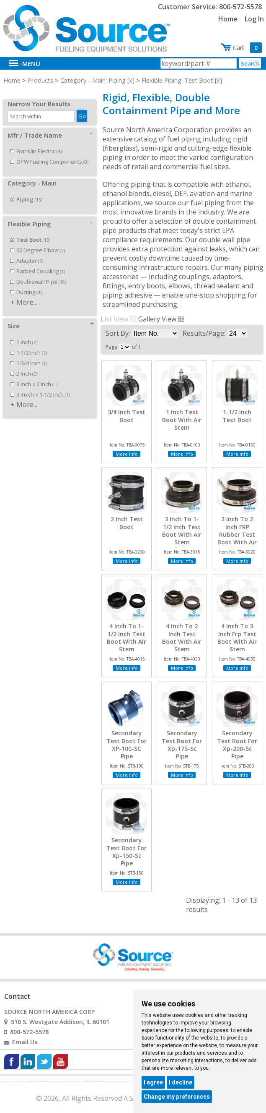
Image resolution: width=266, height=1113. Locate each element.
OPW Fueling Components (49, 152)
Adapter (26, 251)
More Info (127, 454)
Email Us (24, 1042)
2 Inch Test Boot (127, 522)
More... (26, 293)
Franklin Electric (36, 142)
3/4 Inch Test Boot (126, 415)
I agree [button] (153, 1082)
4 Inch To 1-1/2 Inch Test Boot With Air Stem (126, 637)
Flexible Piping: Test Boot (177, 80)
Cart (247, 47)
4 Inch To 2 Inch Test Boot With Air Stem (181, 637)
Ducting (25, 283)
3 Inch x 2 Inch (33, 375)
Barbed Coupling (37, 262)
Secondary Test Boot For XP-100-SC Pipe (126, 744)
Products (40, 80)
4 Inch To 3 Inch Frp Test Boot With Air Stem (237, 637)
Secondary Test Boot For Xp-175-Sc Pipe (182, 744)
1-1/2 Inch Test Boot (237, 415)
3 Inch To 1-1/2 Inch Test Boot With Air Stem (181, 530)
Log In (254, 19)
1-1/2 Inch (28, 343)
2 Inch (23, 364)
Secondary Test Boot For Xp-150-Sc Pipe (126, 851)
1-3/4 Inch (28, 354)
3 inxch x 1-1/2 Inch (40, 385)
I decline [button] (180, 1082)
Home (228, 19)
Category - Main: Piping (93, 80)
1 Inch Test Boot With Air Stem (181, 419)
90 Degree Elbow (37, 241)
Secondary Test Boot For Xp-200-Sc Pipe (237, 744)
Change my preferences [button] (177, 1096)
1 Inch (23, 333)
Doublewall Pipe (38, 272)
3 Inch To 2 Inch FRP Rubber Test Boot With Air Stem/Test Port (237, 538)
